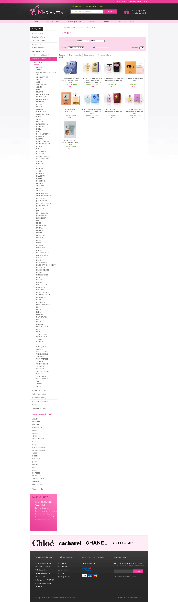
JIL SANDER (40, 208)
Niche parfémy (37, 44)
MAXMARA (40, 272)
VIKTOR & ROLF (41, 376)
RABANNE (39, 314)
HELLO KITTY (40, 176)
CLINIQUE (39, 122)
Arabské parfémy (38, 40)
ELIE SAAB (39, 139)
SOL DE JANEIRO (41, 347)
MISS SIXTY (40, 280)
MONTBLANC (41, 287)
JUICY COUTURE (41, 216)
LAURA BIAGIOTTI (42, 253)
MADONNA (40, 260)
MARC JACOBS (41, 267)
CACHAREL (40, 109)
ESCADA (39, 146)
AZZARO (39, 87)
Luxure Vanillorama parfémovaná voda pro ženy (70, 142)
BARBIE (38, 89)
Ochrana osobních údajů (43, 583)
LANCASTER (40, 243)
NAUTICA (35, 470)
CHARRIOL (40, 183)
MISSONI (39, 282)
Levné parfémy (38, 51)
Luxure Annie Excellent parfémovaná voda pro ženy (70, 80)
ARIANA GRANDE (42, 77)
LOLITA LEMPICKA (42, 255)
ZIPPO (38, 386)
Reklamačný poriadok (42, 573)
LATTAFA (39, 250)
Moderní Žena (63, 567)
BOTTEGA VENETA (42, 94)
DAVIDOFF (40, 126)
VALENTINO (40, 369)
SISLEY (38, 344)
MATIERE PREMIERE (42, 270)
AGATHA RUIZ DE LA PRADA (46, 72)
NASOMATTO (41, 297)
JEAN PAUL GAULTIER (43, 203)
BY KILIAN (39, 107)
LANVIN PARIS (41, 248)
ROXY (38, 332)
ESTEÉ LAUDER (41, 151)
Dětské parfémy (38, 48)
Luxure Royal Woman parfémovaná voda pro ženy (113, 111)
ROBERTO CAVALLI (42, 327)
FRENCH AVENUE (42, 154)
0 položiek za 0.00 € (138, 11)
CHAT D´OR (40, 186)
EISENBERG (40, 136)
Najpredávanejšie (75, 55)
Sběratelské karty (39, 408)
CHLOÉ (38, 188)
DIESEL (38, 129)
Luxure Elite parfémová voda (134, 79)
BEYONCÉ (39, 92)
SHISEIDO (39, 342)
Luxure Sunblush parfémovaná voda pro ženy (134, 111)
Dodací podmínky (41, 570)
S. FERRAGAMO (41, 334)
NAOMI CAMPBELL (42, 292)
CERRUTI (39, 119)
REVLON (39, 322)
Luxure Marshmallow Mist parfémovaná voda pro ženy (91, 111)
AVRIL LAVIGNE (41, 84)
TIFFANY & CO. (41, 356)
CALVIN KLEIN (41, 112)
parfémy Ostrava (64, 577)
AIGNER (39, 75)
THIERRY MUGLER (42, 354)
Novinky (92, 21)
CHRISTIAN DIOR (42, 193)
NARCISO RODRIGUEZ (43, 295)
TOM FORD (40, 361)
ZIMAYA (39, 384)
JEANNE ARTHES (41, 201)
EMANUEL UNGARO (43, 144)
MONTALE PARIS (41, 285)
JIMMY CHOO (40, 211)
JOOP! (34, 461)
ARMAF (38, 80)
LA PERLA (39, 228)
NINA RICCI (40, 300)
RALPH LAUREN (41, 317)
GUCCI (38, 166)
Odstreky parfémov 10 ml (41, 55)
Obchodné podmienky (42, 567)
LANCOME (39, 245)
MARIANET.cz (47, 10)
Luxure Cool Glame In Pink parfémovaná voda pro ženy (113, 80)
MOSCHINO (40, 290)
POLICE (38, 307)
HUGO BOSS (40, 181)
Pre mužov (38, 62)
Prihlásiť (138, 571)
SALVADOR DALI (41, 337)
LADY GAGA (40, 235)
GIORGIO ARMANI (42, 159)
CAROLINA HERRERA (43, 114)
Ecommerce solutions (125, 598)
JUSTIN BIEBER (41, 218)
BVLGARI (39, 104)
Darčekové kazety (39, 398)
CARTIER (39, 117)
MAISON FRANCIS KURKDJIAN (46, 265)
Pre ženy (37, 65)
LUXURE (39, 258)
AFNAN (38, 70)
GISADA (39, 161)
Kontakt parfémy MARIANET (44, 580)
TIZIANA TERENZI (42, 359)
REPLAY (38, 319)
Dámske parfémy (38, 33)
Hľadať (111, 11)
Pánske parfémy (38, 37)
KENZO (38, 223)
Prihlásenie (121, 1)
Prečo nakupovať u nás (43, 563)
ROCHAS (39, 329)
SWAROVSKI (40, 349)
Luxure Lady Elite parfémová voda (70, 110)
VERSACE (39, 374)
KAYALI (38, 220)
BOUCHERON (41, 97)
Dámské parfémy (52, 21)
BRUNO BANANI (42, 99)
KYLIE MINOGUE (41, 225)
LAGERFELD (40, 238)
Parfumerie (62, 573)
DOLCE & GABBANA (43, 134)
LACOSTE (39, 233)
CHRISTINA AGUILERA (43, 196)
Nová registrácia (135, 1)
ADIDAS (39, 67)
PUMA (38, 312)
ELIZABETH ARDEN (42, 141)
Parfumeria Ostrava (126, 21)
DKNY (38, 131)
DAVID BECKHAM (42, 124)
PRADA (38, 309)
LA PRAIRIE (40, 230)
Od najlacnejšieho (104, 55)
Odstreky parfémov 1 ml (41, 59)
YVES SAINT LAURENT (43, 379)
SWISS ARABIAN (41, 352)
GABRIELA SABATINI (43, 156)
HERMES (39, 178)
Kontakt (107, 21)
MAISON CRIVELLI (42, 262)
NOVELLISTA (40, 302)
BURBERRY (40, 102)
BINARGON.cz (138, 598)
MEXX (38, 277)
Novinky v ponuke (39, 390)
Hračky (35, 405)
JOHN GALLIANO (42, 213)
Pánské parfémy (74, 21)
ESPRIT (38, 149)
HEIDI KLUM (40, 173)
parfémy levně (63, 570)
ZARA (38, 381)
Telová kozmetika (39, 394)
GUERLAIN (39, 169)
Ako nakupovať (40, 577)
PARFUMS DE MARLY (43, 305)
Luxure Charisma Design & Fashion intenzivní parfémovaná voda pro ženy (92, 80)
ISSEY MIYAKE (40, 198)
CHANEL (35, 433)
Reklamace (38, 587)
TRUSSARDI (40, 366)
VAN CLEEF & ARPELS (43, 371)
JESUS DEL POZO (42, 206)
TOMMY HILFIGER (42, 364)
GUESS (38, 171)
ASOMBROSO (41, 82)
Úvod (36, 21)
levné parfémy (63, 563)
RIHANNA (39, 324)
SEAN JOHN (40, 339)
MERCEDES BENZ (42, 275)
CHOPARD (40, 191)
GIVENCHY (40, 164)
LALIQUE (39, 240)
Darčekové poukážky (40, 401)
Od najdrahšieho (90, 55)
